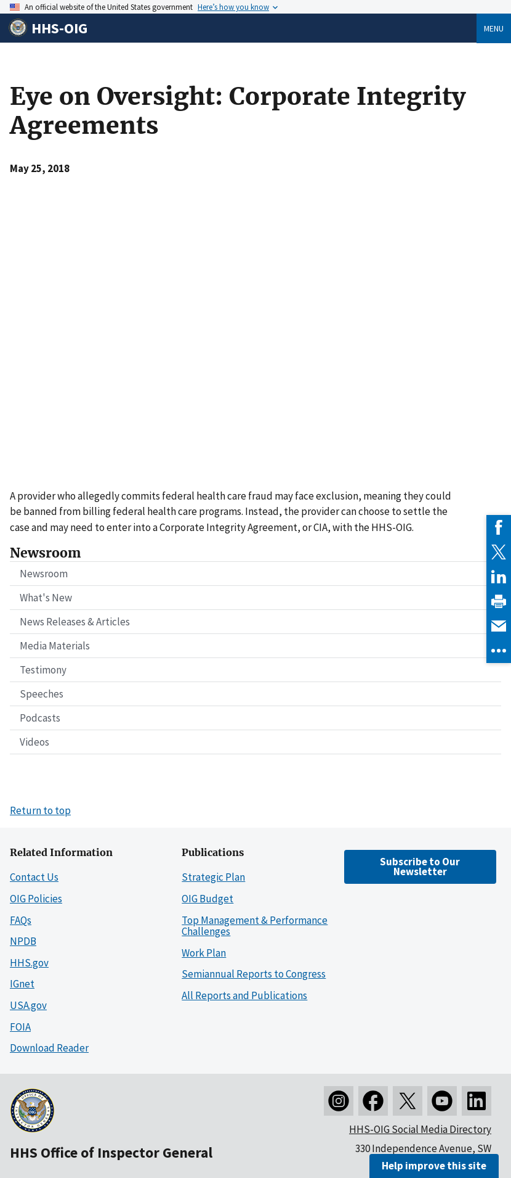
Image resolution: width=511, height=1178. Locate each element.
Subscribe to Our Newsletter (420, 866)
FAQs (20, 920)
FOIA (20, 1027)
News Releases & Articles (75, 621)
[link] (498, 527)
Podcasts (40, 718)
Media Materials (55, 646)
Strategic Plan (213, 877)
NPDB (23, 941)
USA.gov (28, 1005)
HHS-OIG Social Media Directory (420, 1129)
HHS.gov (29, 963)
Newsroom (44, 573)
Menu (494, 28)
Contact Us (34, 877)
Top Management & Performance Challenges (255, 926)
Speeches (41, 694)
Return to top (40, 810)
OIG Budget (207, 898)
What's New (46, 597)
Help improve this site (434, 1165)
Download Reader (49, 1048)
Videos (34, 742)
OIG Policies (36, 898)
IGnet (22, 984)
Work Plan (204, 953)
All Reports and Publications (244, 995)
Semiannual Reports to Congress (254, 974)
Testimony (43, 670)
